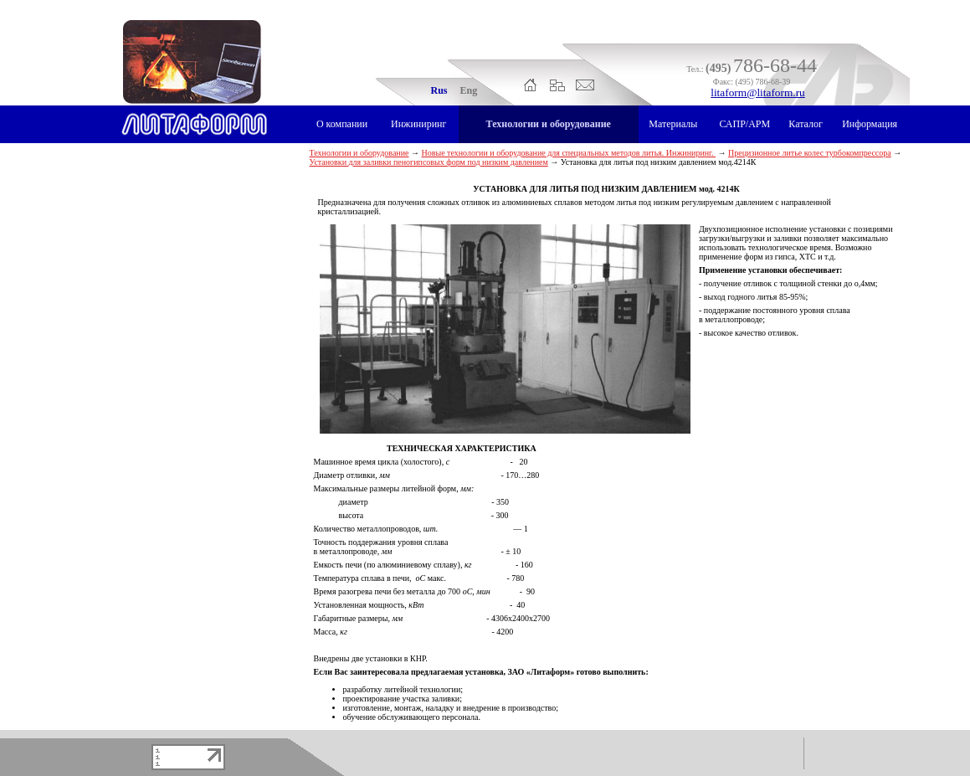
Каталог (805, 124)
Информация (869, 124)
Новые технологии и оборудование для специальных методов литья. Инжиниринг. (568, 152)
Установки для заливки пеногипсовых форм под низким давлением (429, 162)
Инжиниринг (418, 124)
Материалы (673, 124)
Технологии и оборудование (548, 124)
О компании (341, 124)
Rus (439, 90)
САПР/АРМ (744, 124)
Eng (469, 90)
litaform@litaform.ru (758, 92)
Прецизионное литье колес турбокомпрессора (809, 152)
